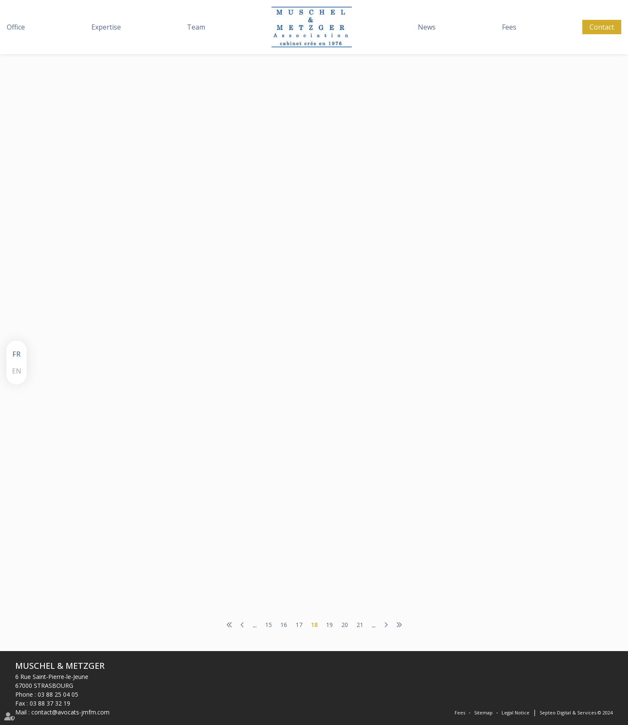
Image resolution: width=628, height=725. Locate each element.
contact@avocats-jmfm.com (70, 712)
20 (344, 625)
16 (283, 625)
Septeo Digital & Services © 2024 (576, 712)
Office (16, 27)
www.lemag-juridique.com (287, 151)
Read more (253, 204)
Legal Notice (515, 712)
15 (268, 625)
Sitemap (483, 712)
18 (314, 625)
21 (360, 625)
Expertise (106, 27)
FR (16, 354)
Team (196, 27)
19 (329, 625)
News (427, 27)
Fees (509, 27)
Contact (602, 27)
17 (299, 625)
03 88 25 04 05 (58, 694)
